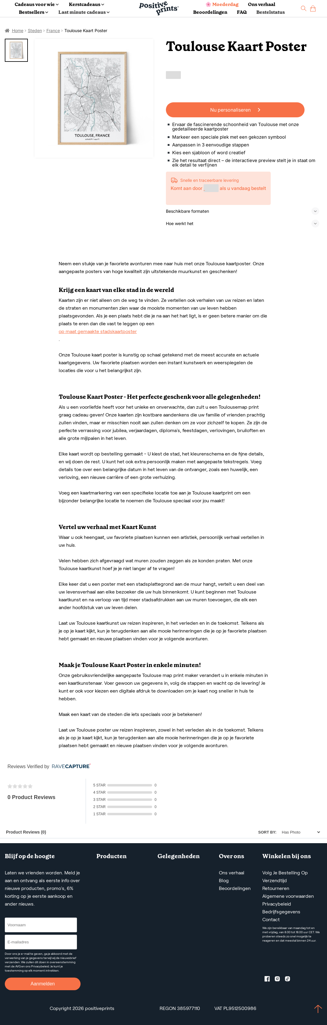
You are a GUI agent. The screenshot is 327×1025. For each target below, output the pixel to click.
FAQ (242, 12)
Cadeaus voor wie (36, 4)
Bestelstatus (270, 12)
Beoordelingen (210, 12)
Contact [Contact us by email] (271, 919)
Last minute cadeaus (83, 12)
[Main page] (159, 9)
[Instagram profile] (280, 980)
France (53, 30)
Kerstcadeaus (86, 4)
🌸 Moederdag (221, 4)
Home (17, 30)
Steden (35, 30)
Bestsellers (33, 12)
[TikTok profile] (290, 980)
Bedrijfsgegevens (281, 911)
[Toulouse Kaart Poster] (94, 98)
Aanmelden (43, 983)
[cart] (313, 9)
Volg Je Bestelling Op (285, 872)
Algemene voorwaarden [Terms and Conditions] (288, 896)
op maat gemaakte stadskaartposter (98, 331)
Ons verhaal (261, 4)
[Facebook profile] (269, 980)
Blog (224, 880)
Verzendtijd (274, 880)
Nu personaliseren (235, 110)
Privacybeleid (276, 903)
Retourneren (275, 888)
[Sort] (299, 832)
